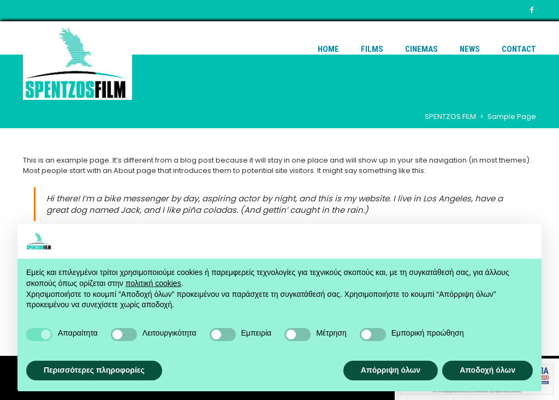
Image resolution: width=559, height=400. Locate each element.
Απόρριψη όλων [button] (390, 370)
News (470, 49)
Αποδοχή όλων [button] (487, 370)
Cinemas (421, 49)
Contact (519, 49)
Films (372, 49)
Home (328, 49)
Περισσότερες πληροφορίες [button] (94, 370)
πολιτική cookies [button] (153, 283)
